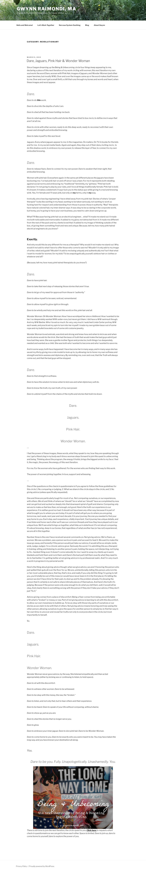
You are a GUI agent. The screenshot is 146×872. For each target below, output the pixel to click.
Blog (87, 25)
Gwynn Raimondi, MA (46, 8)
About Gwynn (99, 25)
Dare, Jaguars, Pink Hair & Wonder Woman (58, 61)
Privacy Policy (21, 866)
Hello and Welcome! (24, 25)
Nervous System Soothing (69, 25)
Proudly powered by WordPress (41, 866)
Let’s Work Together (45, 25)
